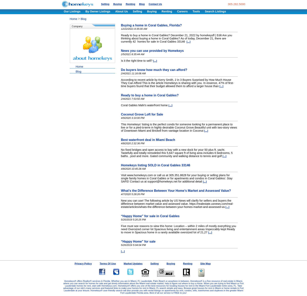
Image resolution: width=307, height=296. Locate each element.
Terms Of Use (108, 263)
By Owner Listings (97, 11)
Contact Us (155, 4)
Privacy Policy (83, 263)
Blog (142, 4)
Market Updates (133, 263)
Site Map (205, 263)
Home (73, 18)
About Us (121, 11)
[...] (188, 41)
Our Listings (72, 11)
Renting (130, 4)
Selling (105, 4)
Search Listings (215, 11)
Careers (182, 11)
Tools (196, 11)
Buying (117, 4)
